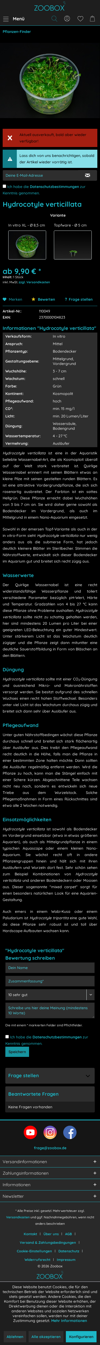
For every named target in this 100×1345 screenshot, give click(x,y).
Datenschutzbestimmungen (54, 186)
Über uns (51, 1234)
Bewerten (43, 299)
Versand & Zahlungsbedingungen (48, 1242)
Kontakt (30, 1234)
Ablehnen (15, 1336)
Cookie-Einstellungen (34, 1251)
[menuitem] (13, 18)
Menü (14, 17)
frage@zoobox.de (50, 1148)
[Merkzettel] (80, 18)
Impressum (66, 1259)
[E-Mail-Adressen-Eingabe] (40, 175)
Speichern (17, 1051)
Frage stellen (81, 299)
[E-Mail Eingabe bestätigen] (87, 175)
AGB (68, 1234)
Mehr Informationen (69, 1320)
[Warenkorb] (93, 18)
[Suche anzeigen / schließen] (54, 18)
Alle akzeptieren (46, 1336)
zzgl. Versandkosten (34, 282)
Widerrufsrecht (37, 1259)
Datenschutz (68, 1251)
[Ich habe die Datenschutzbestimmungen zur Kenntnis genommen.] (4, 186)
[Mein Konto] (67, 18)
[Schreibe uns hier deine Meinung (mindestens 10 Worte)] (50, 1010)
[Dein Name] (50, 967)
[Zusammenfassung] (50, 981)
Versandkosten (18, 1217)
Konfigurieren (81, 1336)
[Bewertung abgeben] (50, 994)
